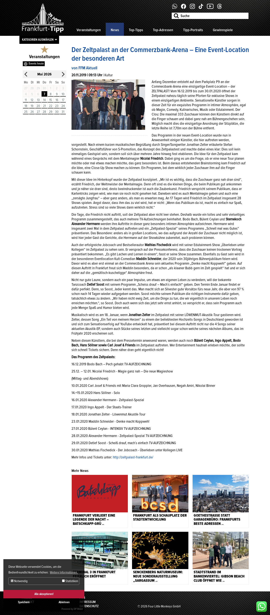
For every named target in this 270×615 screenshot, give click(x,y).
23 (56, 106)
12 (32, 100)
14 (44, 100)
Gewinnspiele (223, 30)
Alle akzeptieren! (43, 594)
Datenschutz (89, 606)
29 (50, 112)
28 (44, 112)
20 (38, 106)
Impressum (88, 602)
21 (44, 106)
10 (63, 94)
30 (56, 112)
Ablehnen (64, 602)
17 (63, 100)
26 (32, 112)
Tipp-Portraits (193, 30)
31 (63, 112)
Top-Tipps (136, 30)
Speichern (24, 602)
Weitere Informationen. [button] (64, 572)
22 (50, 106)
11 (26, 100)
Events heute (36, 63)
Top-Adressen (163, 30)
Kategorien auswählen (38, 40)
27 (38, 112)
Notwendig (19, 581)
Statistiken (70, 581)
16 (56, 100)
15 (50, 100)
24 (63, 106)
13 (38, 100)
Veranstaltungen (89, 30)
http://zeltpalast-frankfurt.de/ (133, 457)
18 (25, 106)
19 (32, 106)
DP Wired (78, 609)
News (115, 30)
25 (25, 112)
